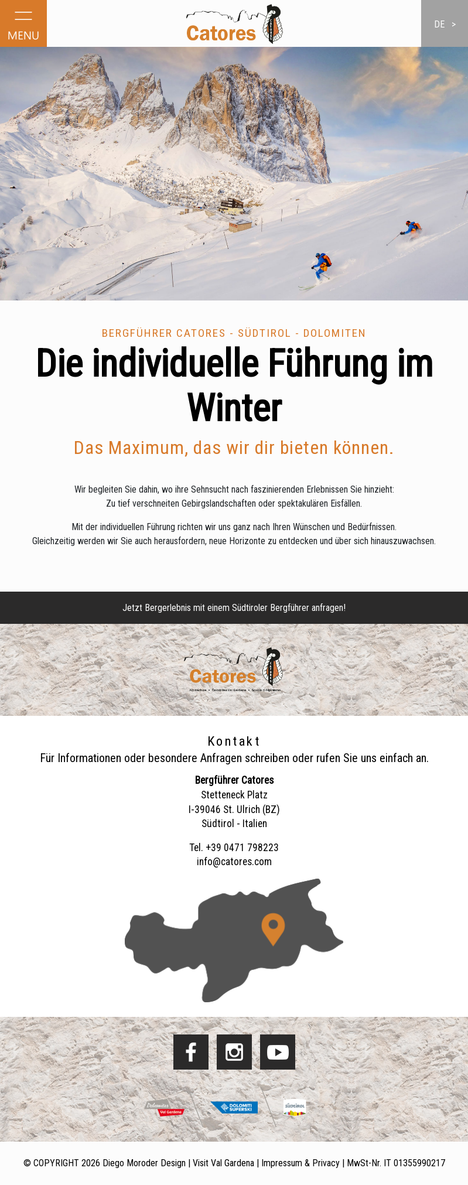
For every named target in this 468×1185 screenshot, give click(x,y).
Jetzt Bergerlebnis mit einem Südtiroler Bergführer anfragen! (234, 607)
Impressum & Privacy (300, 1163)
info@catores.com (234, 862)
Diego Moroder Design (144, 1163)
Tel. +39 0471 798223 (234, 847)
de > (445, 24)
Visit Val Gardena (223, 1163)
